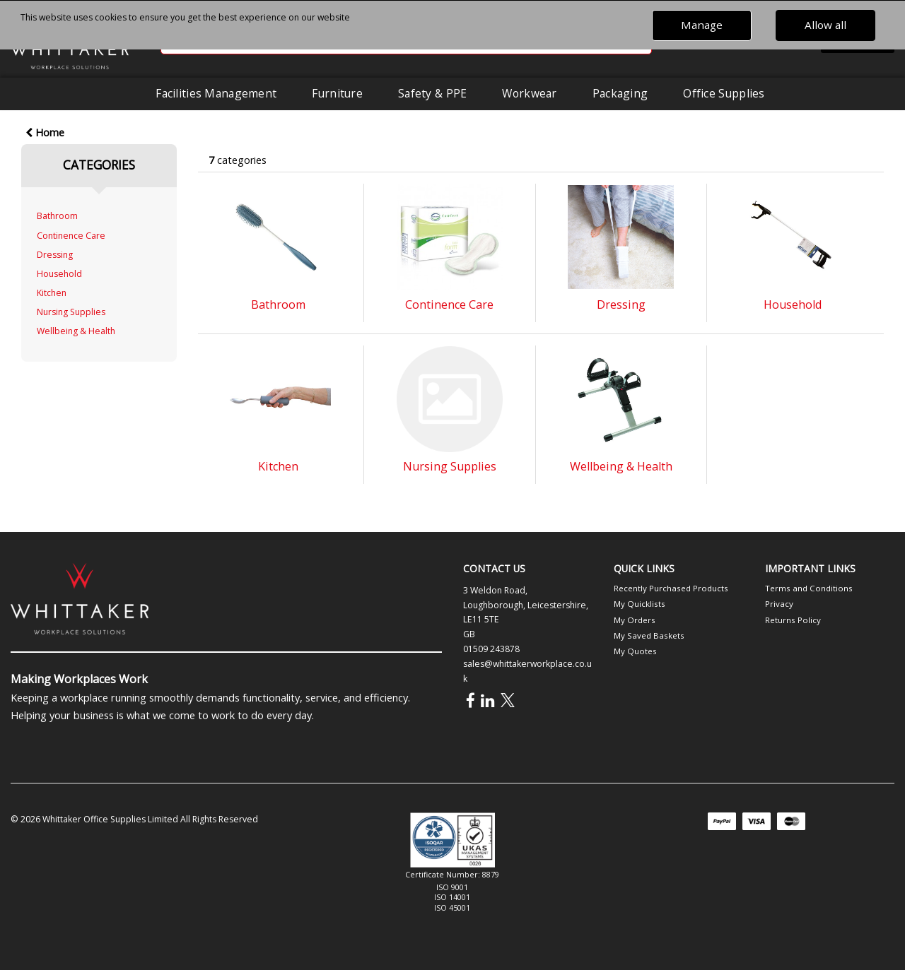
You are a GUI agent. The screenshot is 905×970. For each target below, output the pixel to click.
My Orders (634, 620)
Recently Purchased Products (671, 588)
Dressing (55, 255)
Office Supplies (723, 93)
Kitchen (51, 293)
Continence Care (71, 236)
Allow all (825, 25)
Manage (702, 25)
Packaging (620, 93)
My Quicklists (639, 603)
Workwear (529, 93)
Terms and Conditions (809, 588)
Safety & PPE (432, 93)
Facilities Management (216, 93)
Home (44, 132)
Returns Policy (793, 620)
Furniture (337, 93)
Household (59, 274)
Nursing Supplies (71, 312)
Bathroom (57, 216)
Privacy (779, 603)
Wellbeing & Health (76, 331)
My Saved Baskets (649, 635)
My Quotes (635, 651)
